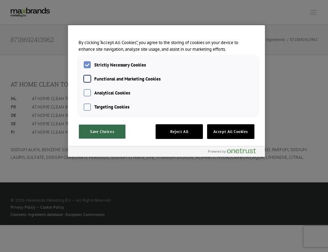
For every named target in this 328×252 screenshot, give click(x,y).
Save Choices (102, 131)
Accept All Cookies (230, 131)
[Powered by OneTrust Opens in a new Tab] (234, 152)
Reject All (179, 131)
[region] (166, 91)
